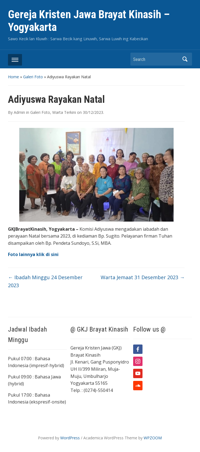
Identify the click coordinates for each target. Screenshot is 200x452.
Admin (19, 112)
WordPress (70, 437)
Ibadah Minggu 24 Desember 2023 (45, 281)
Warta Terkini (64, 112)
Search (185, 59)
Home (13, 76)
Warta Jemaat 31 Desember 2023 (143, 277)
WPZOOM (153, 437)
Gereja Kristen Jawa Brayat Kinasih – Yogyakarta (89, 21)
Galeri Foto (33, 76)
